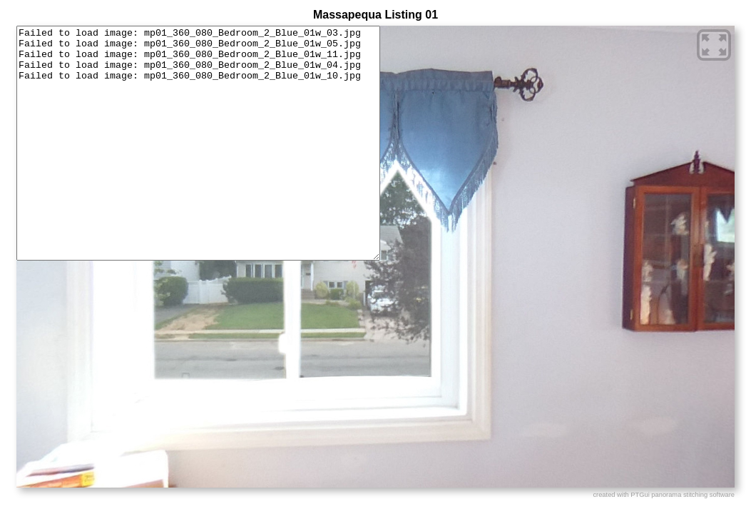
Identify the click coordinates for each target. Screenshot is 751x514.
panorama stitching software (693, 494)
